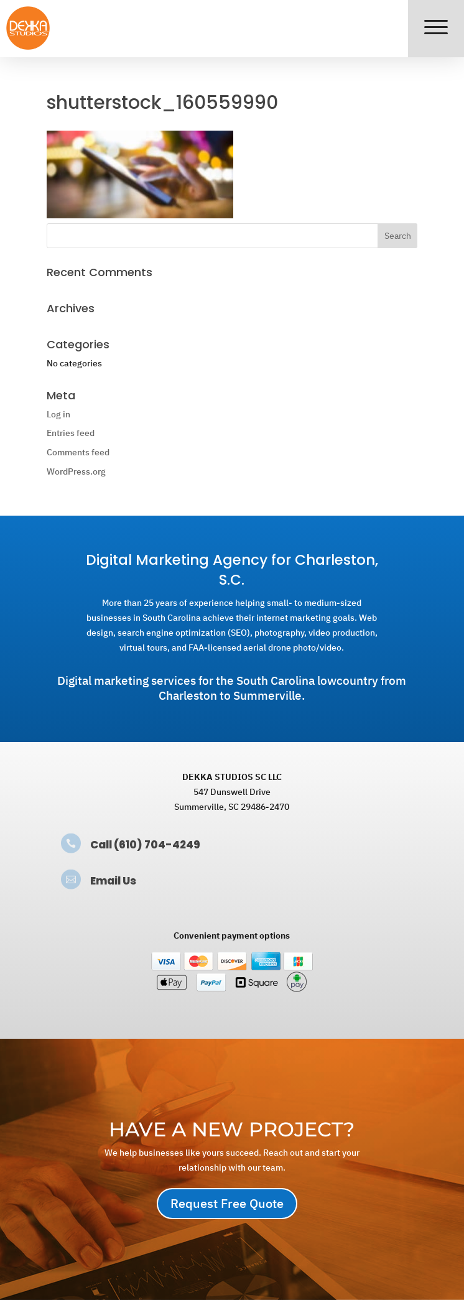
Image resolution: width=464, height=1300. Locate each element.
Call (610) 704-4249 (145, 844)
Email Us (113, 880)
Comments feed (78, 452)
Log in (58, 414)
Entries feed (71, 433)
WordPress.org (76, 471)
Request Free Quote (227, 1203)
